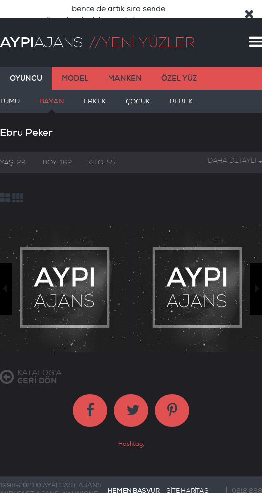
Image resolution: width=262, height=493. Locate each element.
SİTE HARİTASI (188, 476)
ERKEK (95, 91)
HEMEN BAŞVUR (133, 476)
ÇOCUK (138, 91)
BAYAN (51, 91)
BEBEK (181, 91)
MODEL (75, 64)
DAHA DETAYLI (235, 146)
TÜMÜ (10, 91)
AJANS (41, 28)
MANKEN (125, 64)
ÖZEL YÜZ (179, 64)
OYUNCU (26, 64)
